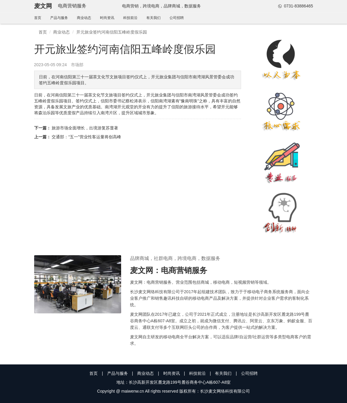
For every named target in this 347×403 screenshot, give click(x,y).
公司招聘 (176, 18)
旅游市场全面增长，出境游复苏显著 (85, 128)
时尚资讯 (107, 18)
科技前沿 (130, 18)
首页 (37, 18)
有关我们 (153, 18)
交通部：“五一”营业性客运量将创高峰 (86, 136)
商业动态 (84, 18)
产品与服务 (59, 18)
